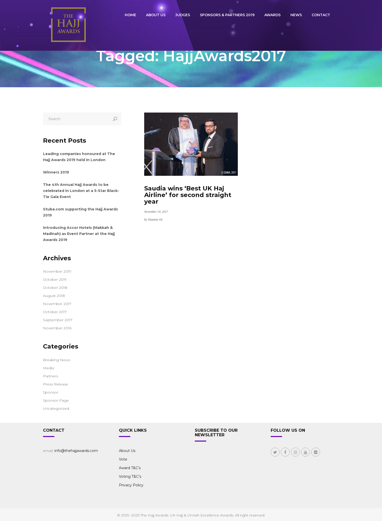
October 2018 (55, 287)
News (296, 15)
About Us (155, 15)
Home (130, 15)
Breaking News (56, 360)
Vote (123, 459)
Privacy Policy (131, 485)
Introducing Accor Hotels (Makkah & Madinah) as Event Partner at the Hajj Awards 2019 (79, 233)
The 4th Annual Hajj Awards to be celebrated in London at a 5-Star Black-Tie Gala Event (81, 190)
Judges (182, 15)
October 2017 (55, 312)
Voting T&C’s (130, 476)
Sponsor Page (56, 400)
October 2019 (55, 279)
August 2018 (54, 295)
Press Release (55, 384)
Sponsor (50, 392)
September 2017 (57, 320)
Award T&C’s (130, 468)
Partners (50, 376)
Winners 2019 (56, 172)
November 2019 (57, 271)
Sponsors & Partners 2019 (227, 15)
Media (48, 368)
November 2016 (57, 328)
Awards (272, 15)
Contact (321, 15)
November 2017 (57, 303)
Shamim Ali (155, 219)
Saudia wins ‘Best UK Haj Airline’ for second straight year (187, 195)
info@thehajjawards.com (76, 450)
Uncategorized (56, 408)
